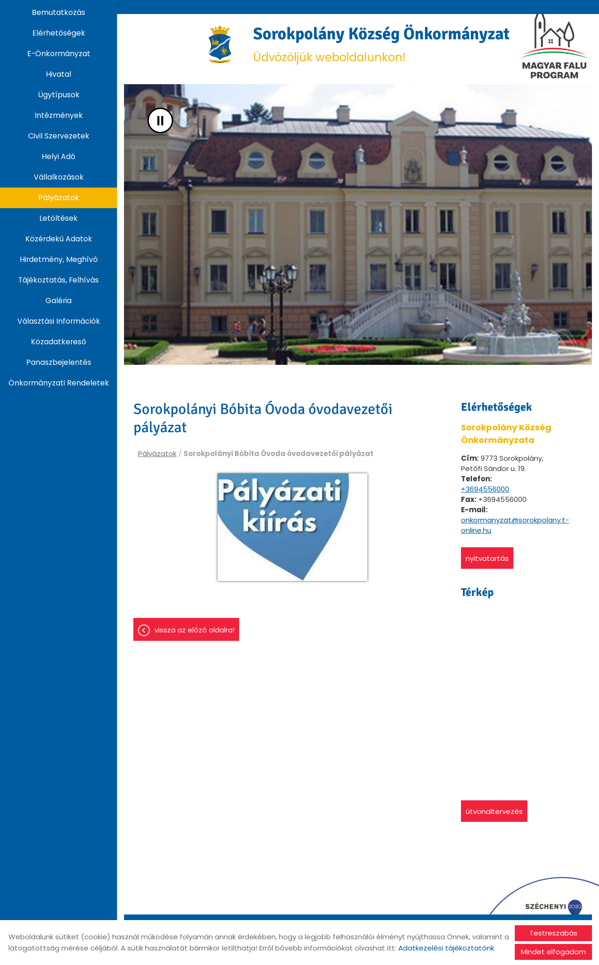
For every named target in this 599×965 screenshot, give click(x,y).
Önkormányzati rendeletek (58, 382)
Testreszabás (553, 933)
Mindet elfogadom (553, 952)
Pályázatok (58, 197)
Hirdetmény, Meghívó (59, 259)
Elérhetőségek (58, 33)
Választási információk (58, 321)
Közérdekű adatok (58, 238)
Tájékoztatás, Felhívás (58, 280)
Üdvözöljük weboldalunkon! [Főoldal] (385, 44)
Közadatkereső (58, 341)
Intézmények (59, 115)
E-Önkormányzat (58, 53)
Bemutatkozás (58, 12)
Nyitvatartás (487, 558)
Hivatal (58, 74)
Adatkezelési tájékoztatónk (446, 948)
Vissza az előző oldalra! (194, 630)
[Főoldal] (220, 44)
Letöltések (58, 218)
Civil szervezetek (58, 136)
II (160, 120)
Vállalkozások (59, 177)
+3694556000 (485, 489)
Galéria (58, 300)
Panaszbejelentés (58, 362)
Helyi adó (58, 156)
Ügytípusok (59, 94)
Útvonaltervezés (494, 811)
